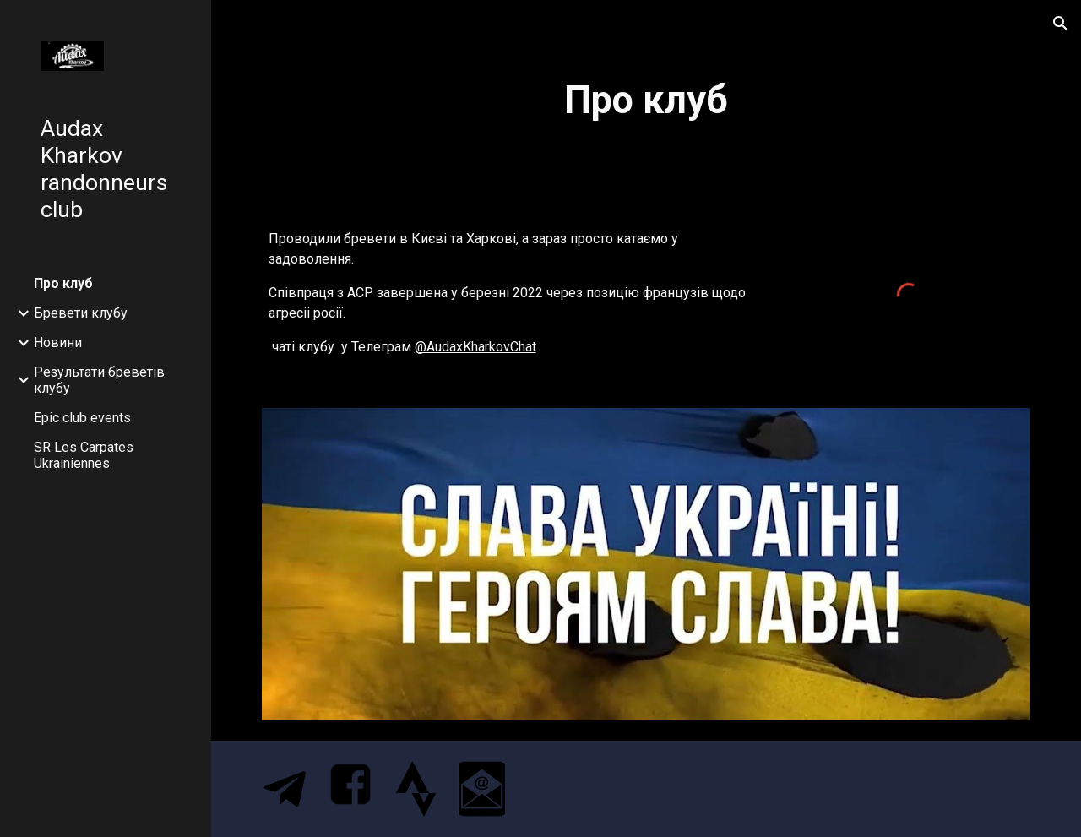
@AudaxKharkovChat (475, 347)
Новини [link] (58, 342)
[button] (1060, 23)
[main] (646, 101)
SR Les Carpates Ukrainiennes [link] (83, 455)
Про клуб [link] (63, 283)
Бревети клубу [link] (81, 313)
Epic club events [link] (82, 418)
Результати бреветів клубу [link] (99, 380)
